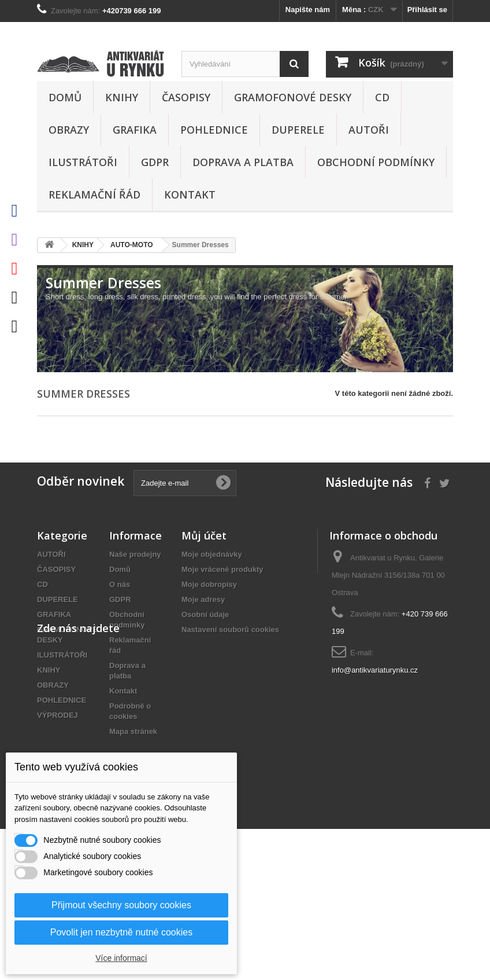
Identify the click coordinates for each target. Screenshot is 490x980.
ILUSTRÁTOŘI (83, 162)
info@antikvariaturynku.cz (375, 670)
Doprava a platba (243, 162)
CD (382, 97)
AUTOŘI (368, 130)
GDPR (155, 162)
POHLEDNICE (214, 130)
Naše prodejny (135, 554)
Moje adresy (203, 599)
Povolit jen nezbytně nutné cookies (121, 932)
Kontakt (190, 194)
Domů (65, 97)
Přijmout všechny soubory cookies (121, 905)
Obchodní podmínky (376, 162)
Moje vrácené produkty (222, 569)
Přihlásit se (427, 9)
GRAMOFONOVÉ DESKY (292, 97)
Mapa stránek (133, 731)
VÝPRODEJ (57, 715)
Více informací (121, 958)
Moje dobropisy (209, 584)
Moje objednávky (211, 554)
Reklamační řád (94, 194)
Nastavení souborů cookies (230, 629)
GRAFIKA (135, 130)
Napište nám (307, 9)
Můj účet (204, 535)
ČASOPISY (186, 97)
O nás (119, 584)
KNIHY (121, 97)
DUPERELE (298, 130)
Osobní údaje (205, 614)
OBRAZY (69, 130)
